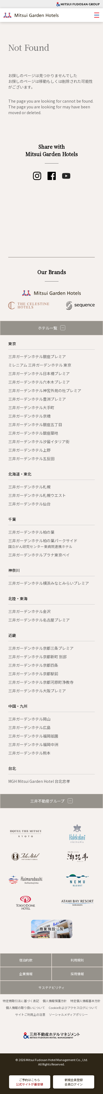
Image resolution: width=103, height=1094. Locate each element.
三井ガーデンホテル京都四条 (33, 665)
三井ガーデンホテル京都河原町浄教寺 (41, 682)
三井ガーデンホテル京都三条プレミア (41, 648)
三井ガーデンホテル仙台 (29, 504)
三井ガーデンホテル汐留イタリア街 (38, 441)
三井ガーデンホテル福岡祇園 (33, 736)
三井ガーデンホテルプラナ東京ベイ (39, 555)
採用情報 (77, 973)
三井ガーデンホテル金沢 (29, 611)
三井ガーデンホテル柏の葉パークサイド (42, 543)
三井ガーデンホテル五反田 (31, 458)
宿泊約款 (25, 960)
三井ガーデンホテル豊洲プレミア (37, 399)
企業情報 (25, 973)
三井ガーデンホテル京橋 (29, 416)
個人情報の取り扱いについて (25, 1007)
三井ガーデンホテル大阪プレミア (37, 690)
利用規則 (77, 960)
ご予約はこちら (29, 1082)
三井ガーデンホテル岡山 (29, 719)
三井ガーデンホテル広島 (29, 727)
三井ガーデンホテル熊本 (29, 753)
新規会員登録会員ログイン (74, 1082)
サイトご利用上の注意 (30, 1014)
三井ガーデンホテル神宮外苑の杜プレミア (44, 390)
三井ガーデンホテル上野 (29, 450)
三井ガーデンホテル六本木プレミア (39, 382)
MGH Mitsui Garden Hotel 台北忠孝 (39, 781)
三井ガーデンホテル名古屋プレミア (39, 620)
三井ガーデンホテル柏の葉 (31, 532)
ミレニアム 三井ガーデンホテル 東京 (39, 365)
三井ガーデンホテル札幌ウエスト (37, 495)
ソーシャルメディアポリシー (68, 1014)
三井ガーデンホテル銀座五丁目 (35, 424)
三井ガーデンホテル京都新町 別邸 (37, 656)
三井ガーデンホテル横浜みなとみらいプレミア (48, 583)
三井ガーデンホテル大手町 (31, 407)
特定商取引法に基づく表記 (21, 1001)
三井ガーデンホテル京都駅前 (33, 673)
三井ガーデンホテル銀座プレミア (37, 356)
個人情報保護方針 (55, 1001)
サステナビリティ (51, 987)
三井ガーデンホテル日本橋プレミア (39, 373)
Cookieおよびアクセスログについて (73, 1007)
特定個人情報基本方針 (85, 1001)
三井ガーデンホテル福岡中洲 (33, 744)
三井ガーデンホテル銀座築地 (33, 433)
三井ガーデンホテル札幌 (29, 487)
